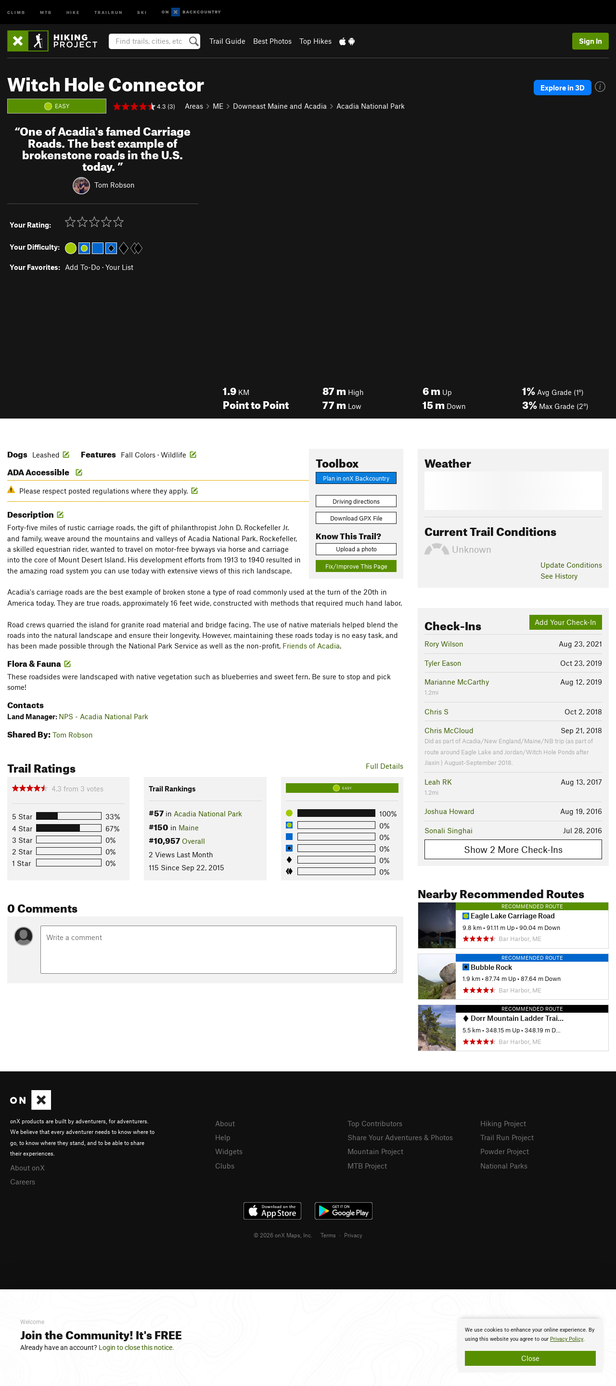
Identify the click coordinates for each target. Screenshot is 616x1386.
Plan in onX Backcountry (356, 478)
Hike (73, 12)
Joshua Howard (449, 811)
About (225, 1123)
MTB (46, 12)
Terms (328, 1235)
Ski (142, 12)
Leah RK (438, 781)
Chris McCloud (449, 730)
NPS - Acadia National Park (103, 716)
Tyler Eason (443, 663)
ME (218, 106)
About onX (27, 1167)
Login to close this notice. (136, 1347)
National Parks (503, 1165)
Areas (194, 106)
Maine (189, 827)
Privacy (353, 1235)
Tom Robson (114, 184)
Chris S (436, 711)
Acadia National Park (370, 106)
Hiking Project (503, 1123)
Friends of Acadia (311, 645)
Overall (193, 841)
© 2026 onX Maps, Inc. (283, 1235)
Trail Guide (227, 41)
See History (559, 576)
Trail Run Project (507, 1137)
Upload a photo (356, 549)
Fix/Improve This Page (356, 566)
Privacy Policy (566, 1339)
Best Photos (272, 41)
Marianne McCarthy (456, 681)
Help (223, 1137)
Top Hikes (315, 41)
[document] (530, 1345)
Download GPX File (356, 518)
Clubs (224, 1165)
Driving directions (356, 501)
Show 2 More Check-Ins (513, 849)
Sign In (590, 41)
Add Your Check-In (565, 622)
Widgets (229, 1151)
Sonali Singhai (448, 830)
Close (530, 1358)
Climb (16, 12)
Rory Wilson (443, 643)
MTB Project (367, 1165)
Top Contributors (374, 1123)
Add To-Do (82, 267)
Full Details (384, 766)
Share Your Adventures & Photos (400, 1137)
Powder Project (504, 1151)
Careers (22, 1181)
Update (571, 564)
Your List (119, 267)
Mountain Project (375, 1151)
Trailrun (108, 12)
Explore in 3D (562, 87)
